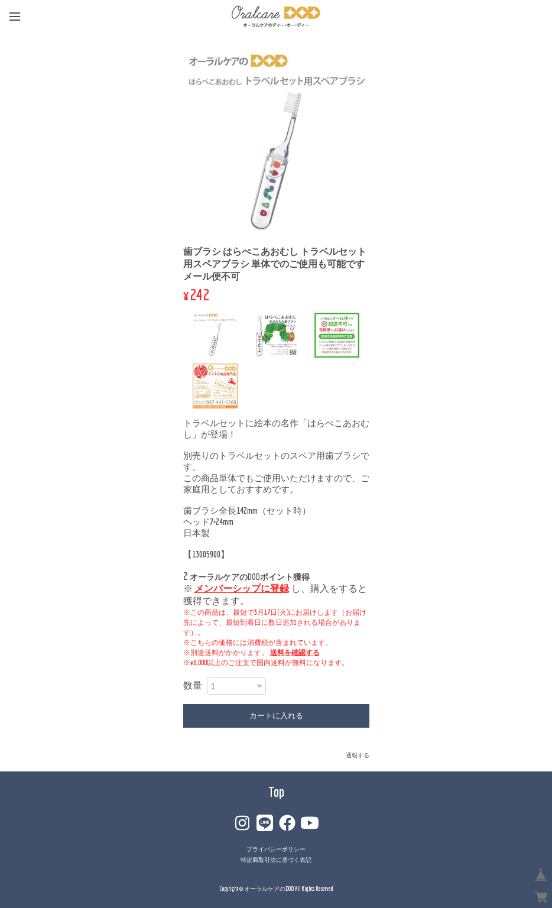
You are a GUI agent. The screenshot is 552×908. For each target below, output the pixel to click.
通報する (357, 755)
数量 (192, 685)
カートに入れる (276, 715)
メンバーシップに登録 (241, 588)
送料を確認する (295, 652)
